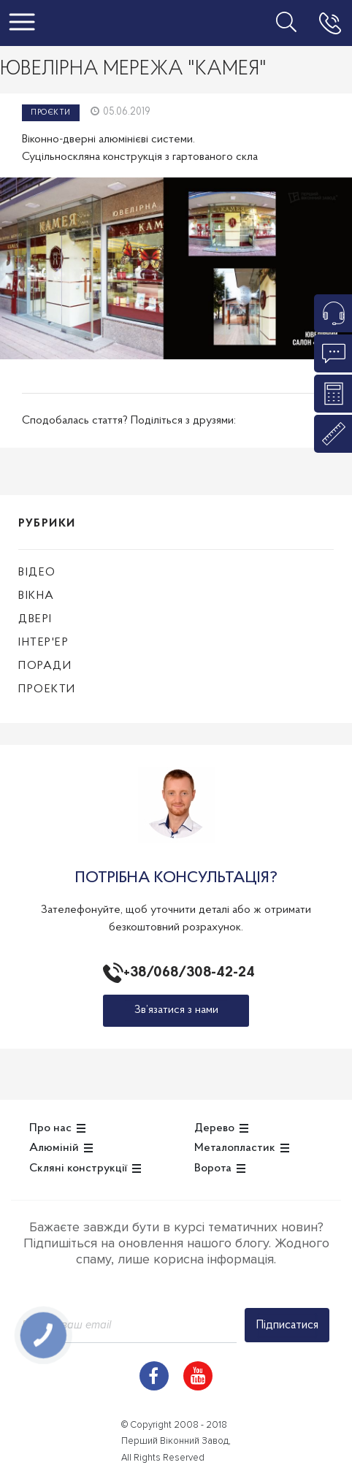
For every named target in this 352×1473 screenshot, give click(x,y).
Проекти (47, 689)
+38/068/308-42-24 (186, 972)
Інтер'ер (43, 642)
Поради (45, 666)
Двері (35, 619)
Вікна (36, 596)
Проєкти (51, 113)
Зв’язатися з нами (176, 1010)
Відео (37, 572)
